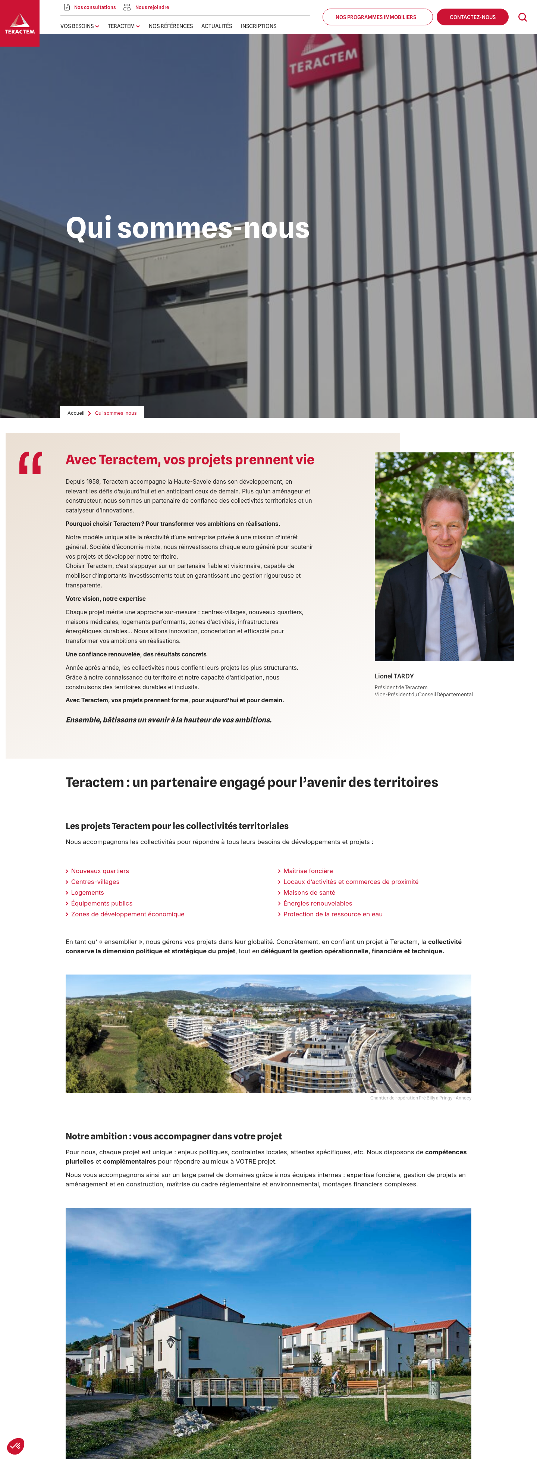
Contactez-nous (472, 17)
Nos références (171, 26)
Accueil (75, 413)
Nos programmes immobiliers (378, 17)
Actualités (216, 26)
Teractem (121, 26)
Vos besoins (77, 26)
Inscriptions (258, 26)
